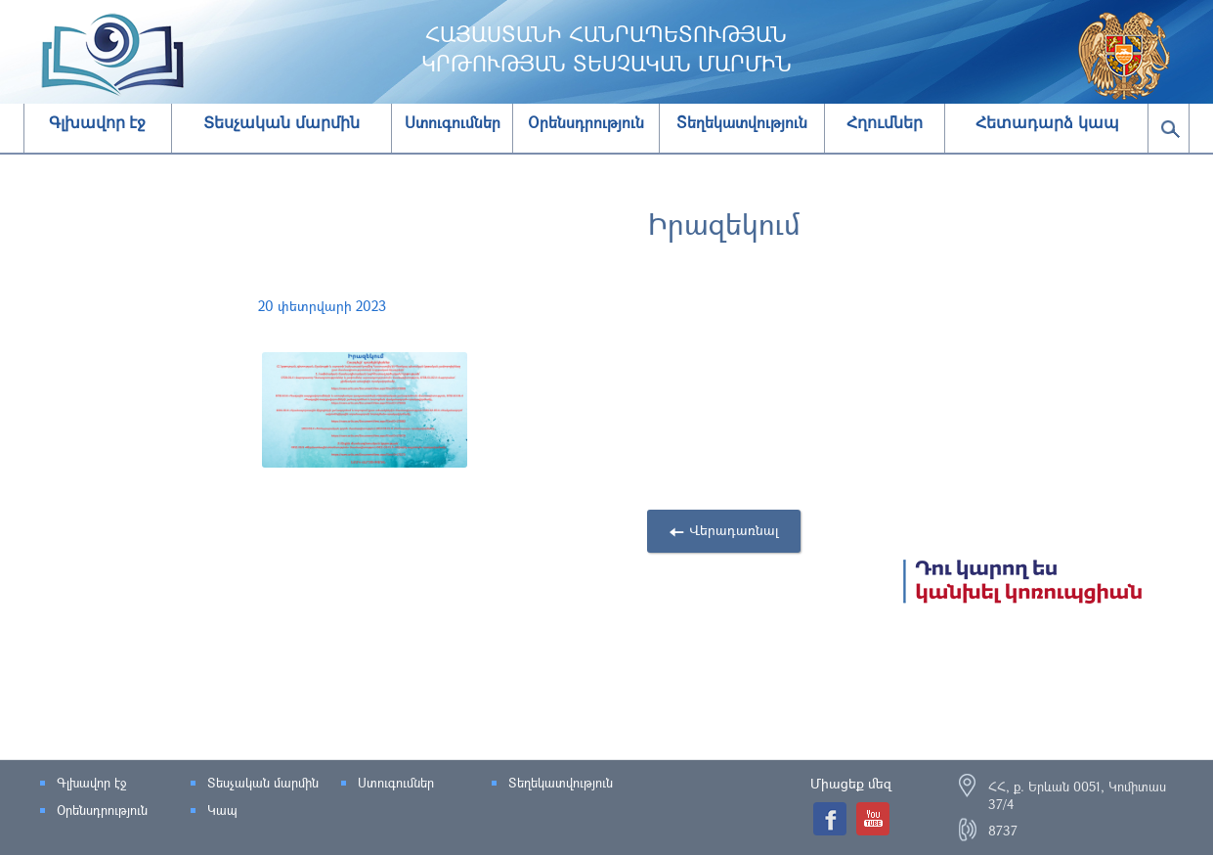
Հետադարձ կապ (1046, 122)
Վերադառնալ (734, 529)
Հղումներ (884, 122)
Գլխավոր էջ (97, 122)
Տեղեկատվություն (560, 782)
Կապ (222, 810)
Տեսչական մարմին (281, 122)
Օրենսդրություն (102, 810)
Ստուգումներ (396, 782)
